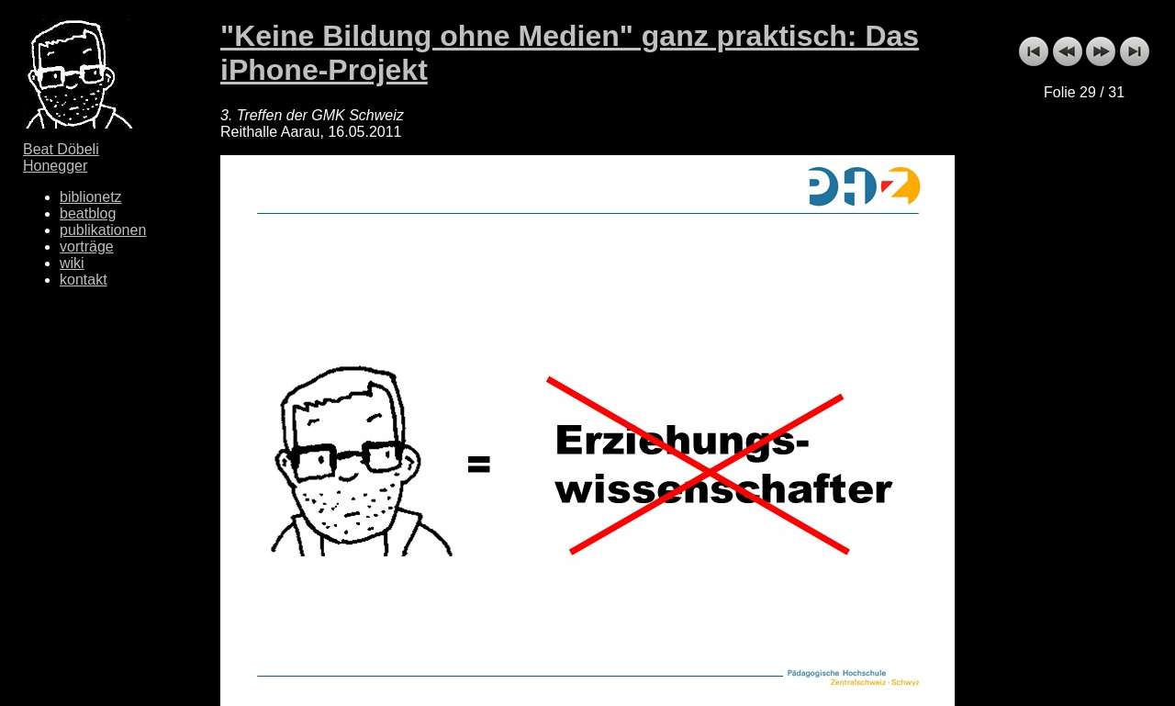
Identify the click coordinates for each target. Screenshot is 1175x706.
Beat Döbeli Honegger (61, 157)
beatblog (88, 213)
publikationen (103, 230)
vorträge (87, 246)
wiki (72, 263)
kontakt (83, 279)
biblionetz (91, 197)
